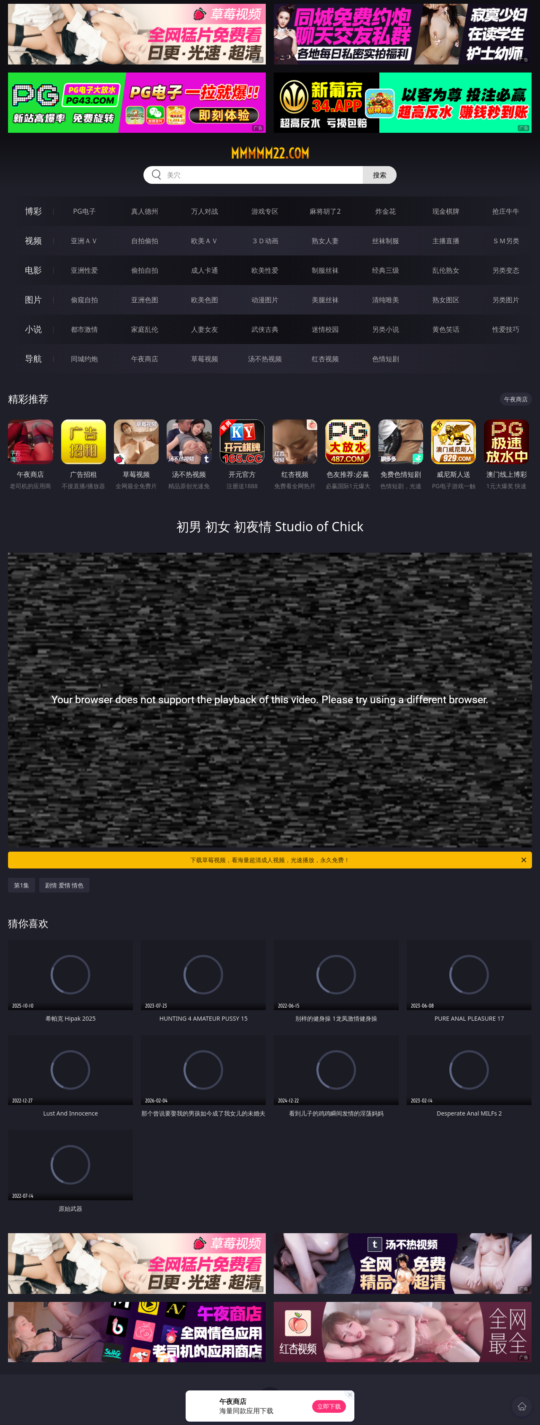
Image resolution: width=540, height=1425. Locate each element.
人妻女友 (204, 329)
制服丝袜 (325, 270)
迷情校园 (325, 329)
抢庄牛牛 (505, 211)
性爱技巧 (505, 329)
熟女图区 (445, 299)
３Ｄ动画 (264, 240)
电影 (33, 270)
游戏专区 (264, 211)
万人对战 (204, 211)
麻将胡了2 (325, 211)
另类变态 (505, 270)
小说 (33, 329)
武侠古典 (264, 329)
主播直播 (445, 240)
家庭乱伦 (144, 329)
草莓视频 (204, 358)
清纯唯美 (385, 299)
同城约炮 (84, 358)
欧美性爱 (264, 270)
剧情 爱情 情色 (64, 885)
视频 (33, 240)
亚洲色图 (144, 299)
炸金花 (385, 211)
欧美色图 (204, 299)
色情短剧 (385, 358)
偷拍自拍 (144, 270)
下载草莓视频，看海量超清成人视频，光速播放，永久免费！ (359, 860)
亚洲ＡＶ (84, 240)
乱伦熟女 (445, 270)
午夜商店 (144, 358)
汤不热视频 (265, 358)
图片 (33, 299)
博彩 (33, 211)
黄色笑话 (445, 329)
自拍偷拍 (144, 240)
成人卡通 (204, 270)
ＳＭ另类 (505, 240)
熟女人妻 (325, 240)
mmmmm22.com (270, 153)
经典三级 (385, 270)
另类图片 (505, 299)
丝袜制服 (385, 240)
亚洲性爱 (84, 270)
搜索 (379, 175)
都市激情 (84, 329)
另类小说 (385, 329)
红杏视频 (325, 358)
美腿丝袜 (325, 299)
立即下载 (329, 1406)
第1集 (21, 885)
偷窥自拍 (84, 299)
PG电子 (84, 211)
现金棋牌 (445, 211)
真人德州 (144, 211)
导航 (33, 358)
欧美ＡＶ (204, 240)
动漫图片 (264, 299)
